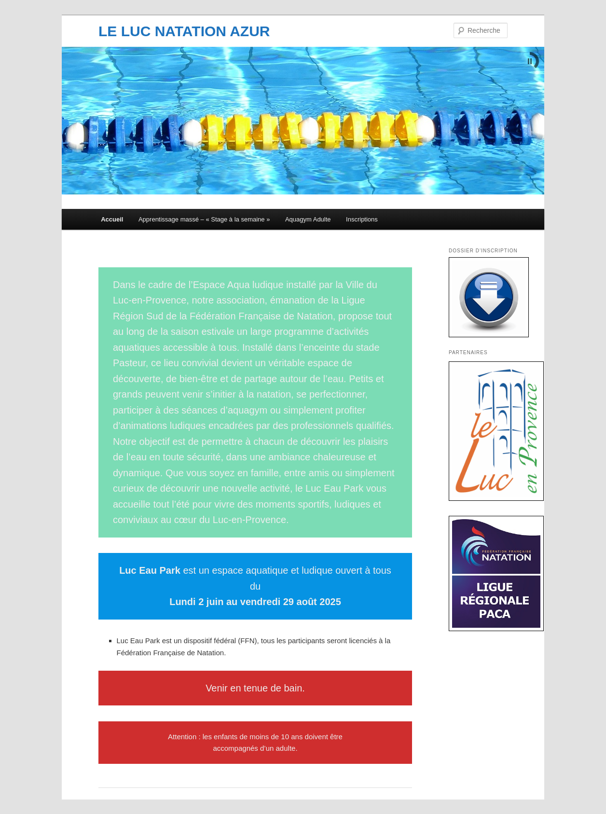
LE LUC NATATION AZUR (184, 31)
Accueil (112, 219)
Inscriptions (362, 219)
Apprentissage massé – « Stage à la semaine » (204, 219)
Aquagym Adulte (308, 219)
